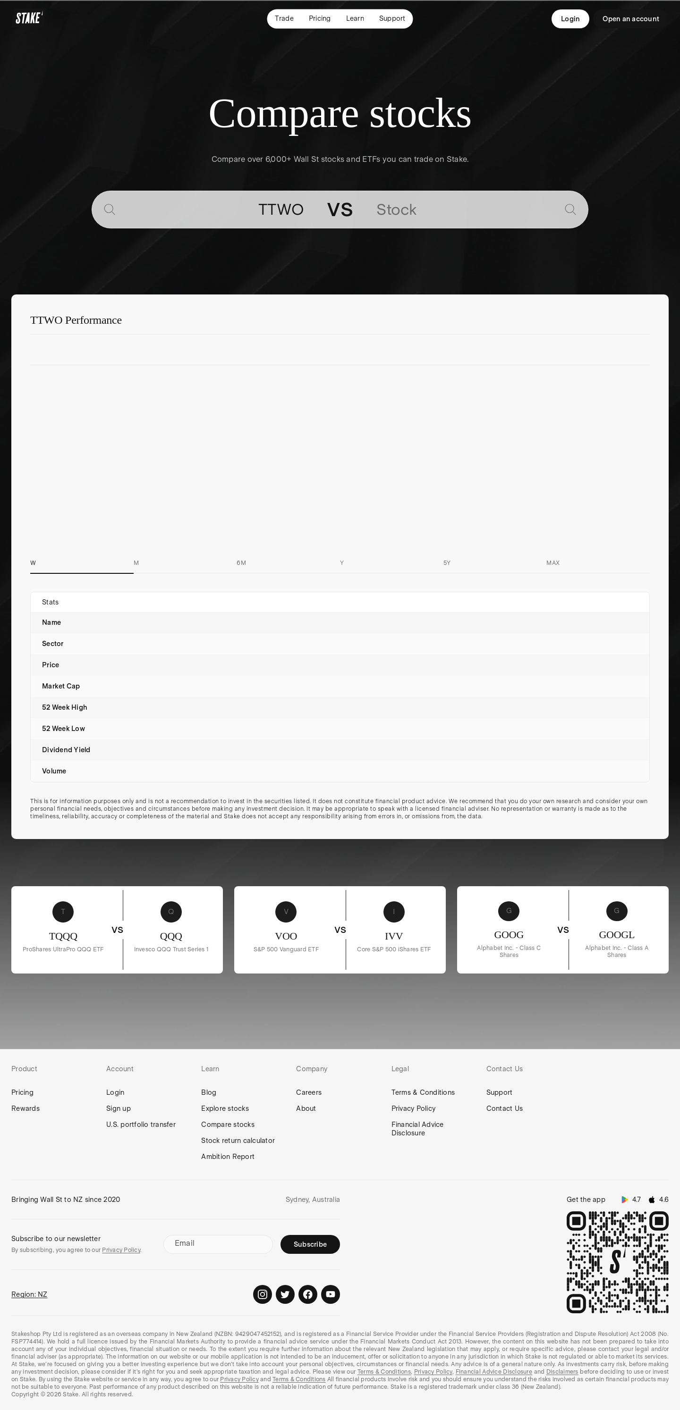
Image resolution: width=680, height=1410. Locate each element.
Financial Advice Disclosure (417, 1129)
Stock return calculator (238, 1140)
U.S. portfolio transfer (141, 1124)
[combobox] (213, 209)
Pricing (22, 1092)
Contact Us (504, 1108)
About (306, 1108)
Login (570, 19)
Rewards (25, 1108)
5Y (447, 563)
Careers (309, 1092)
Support (499, 1092)
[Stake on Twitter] (285, 1294)
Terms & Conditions (423, 1092)
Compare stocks (228, 1124)
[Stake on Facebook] (307, 1294)
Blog (208, 1092)
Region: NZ (29, 1294)
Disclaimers (562, 1371)
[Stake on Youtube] (330, 1294)
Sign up (118, 1108)
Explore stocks (225, 1108)
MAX (553, 563)
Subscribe (310, 1244)
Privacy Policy (413, 1108)
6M (241, 563)
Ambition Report (228, 1156)
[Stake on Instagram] (262, 1294)
